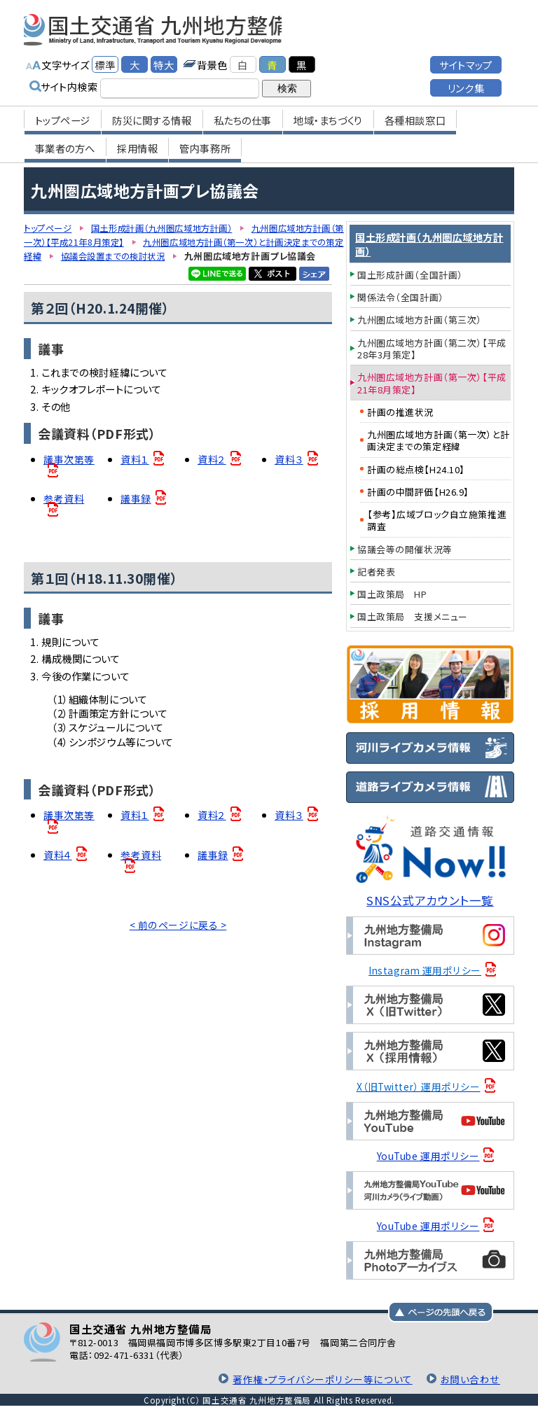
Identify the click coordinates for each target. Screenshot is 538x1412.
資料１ (134, 473)
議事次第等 (69, 473)
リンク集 (466, 84)
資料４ (57, 872)
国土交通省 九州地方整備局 (173, 28)
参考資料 (63, 513)
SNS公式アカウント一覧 (430, 900)
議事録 (135, 513)
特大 (163, 61)
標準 (105, 61)
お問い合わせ (470, 1378)
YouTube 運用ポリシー (428, 1155)
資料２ (212, 473)
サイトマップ (465, 61)
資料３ (289, 473)
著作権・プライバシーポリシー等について (324, 1378)
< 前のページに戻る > (178, 942)
